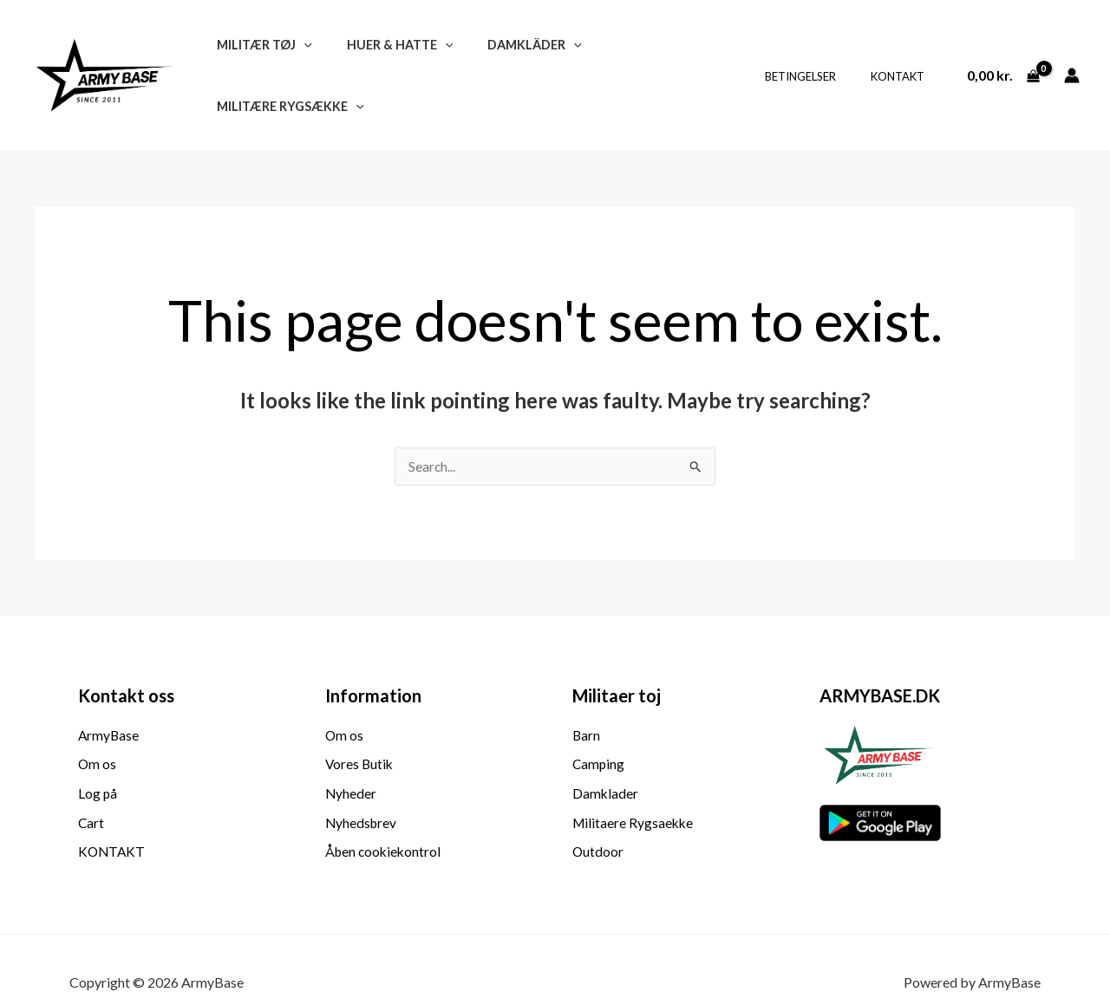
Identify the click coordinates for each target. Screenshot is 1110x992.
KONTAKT (903, 55)
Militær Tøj (259, 54)
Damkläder (510, 54)
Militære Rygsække (656, 54)
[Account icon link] (1072, 54)
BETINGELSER (818, 55)
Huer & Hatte (385, 54)
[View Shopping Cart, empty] (1003, 53)
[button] (299, 54)
